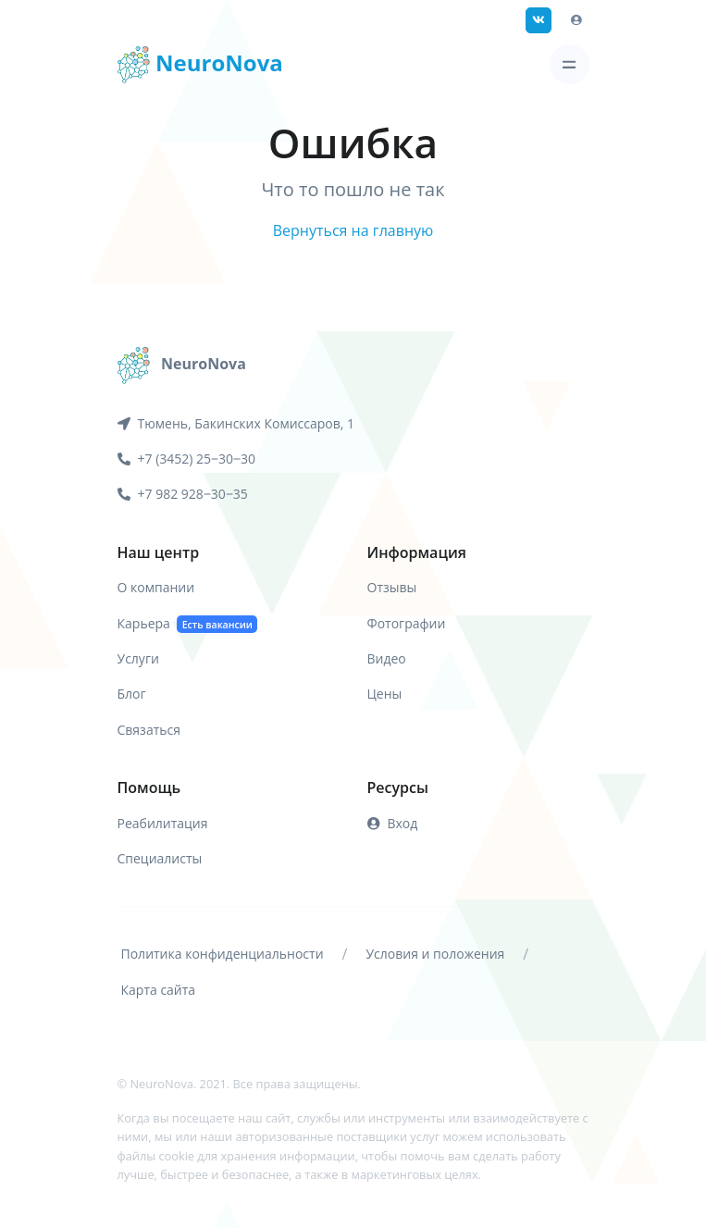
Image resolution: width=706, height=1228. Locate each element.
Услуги (138, 658)
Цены (385, 693)
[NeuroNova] (182, 364)
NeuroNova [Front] (200, 64)
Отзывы (392, 587)
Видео (386, 658)
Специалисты (160, 858)
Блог (132, 693)
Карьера (188, 624)
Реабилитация (163, 823)
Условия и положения (434, 953)
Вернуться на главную (353, 230)
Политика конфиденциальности (222, 953)
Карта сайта (158, 990)
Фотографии (406, 623)
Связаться (149, 729)
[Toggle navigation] (569, 64)
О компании (156, 587)
